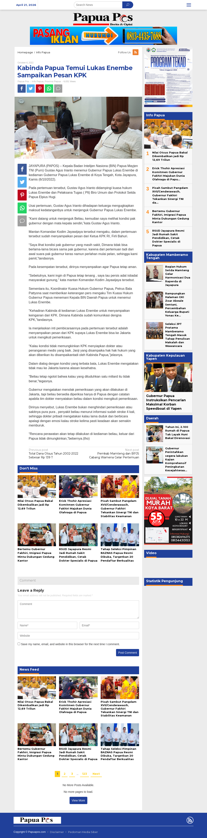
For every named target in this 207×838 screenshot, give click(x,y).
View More (78, 800)
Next (96, 774)
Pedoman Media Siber (83, 832)
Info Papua (37, 81)
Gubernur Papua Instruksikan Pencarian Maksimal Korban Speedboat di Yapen (166, 402)
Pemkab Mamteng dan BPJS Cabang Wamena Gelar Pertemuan (112, 453)
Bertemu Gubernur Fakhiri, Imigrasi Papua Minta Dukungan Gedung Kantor (36, 754)
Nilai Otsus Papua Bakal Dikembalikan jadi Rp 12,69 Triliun (35, 504)
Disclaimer (57, 832)
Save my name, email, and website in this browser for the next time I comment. (70, 644)
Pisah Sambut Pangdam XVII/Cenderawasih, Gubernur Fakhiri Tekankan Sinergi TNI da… (170, 195)
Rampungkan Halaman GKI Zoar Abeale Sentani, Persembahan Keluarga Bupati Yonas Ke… (177, 304)
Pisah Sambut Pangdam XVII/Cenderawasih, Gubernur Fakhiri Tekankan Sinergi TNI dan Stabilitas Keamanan (119, 508)
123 (84, 774)
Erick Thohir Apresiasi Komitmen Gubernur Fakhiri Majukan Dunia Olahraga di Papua (75, 707)
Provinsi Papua (53, 81)
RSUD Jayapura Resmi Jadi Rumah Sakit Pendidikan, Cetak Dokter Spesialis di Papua (78, 754)
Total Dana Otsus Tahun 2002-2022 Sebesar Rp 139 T (55, 453)
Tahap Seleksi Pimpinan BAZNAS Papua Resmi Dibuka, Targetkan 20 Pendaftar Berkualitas (118, 754)
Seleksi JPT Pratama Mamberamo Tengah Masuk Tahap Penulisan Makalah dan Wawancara (177, 335)
